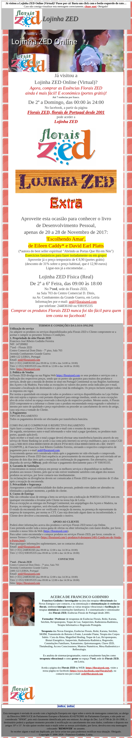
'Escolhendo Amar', (66, 239)
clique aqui (90, 6)
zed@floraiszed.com (83, 301)
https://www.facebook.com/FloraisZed (91, 670)
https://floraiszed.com (28, 369)
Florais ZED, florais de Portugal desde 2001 (66, 112)
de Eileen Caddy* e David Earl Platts (66, 245)
